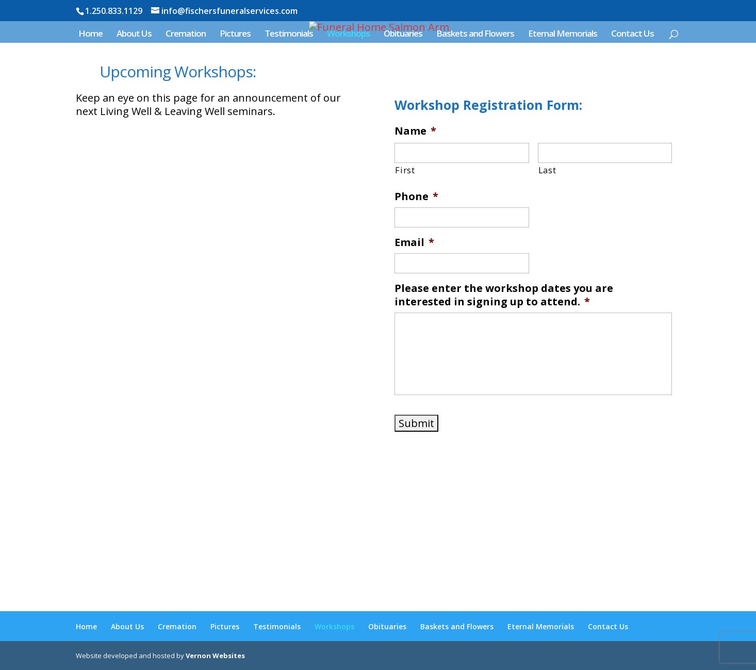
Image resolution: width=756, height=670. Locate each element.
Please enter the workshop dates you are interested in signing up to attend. (504, 295)
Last (547, 170)
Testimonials (289, 34)
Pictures (235, 34)
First (405, 170)
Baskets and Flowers (475, 34)
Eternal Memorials (562, 34)
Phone (416, 196)
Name (415, 131)
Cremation (186, 34)
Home (90, 34)
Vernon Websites (215, 655)
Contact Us (632, 34)
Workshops (348, 34)
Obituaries (403, 34)
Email (414, 242)
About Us (134, 34)
